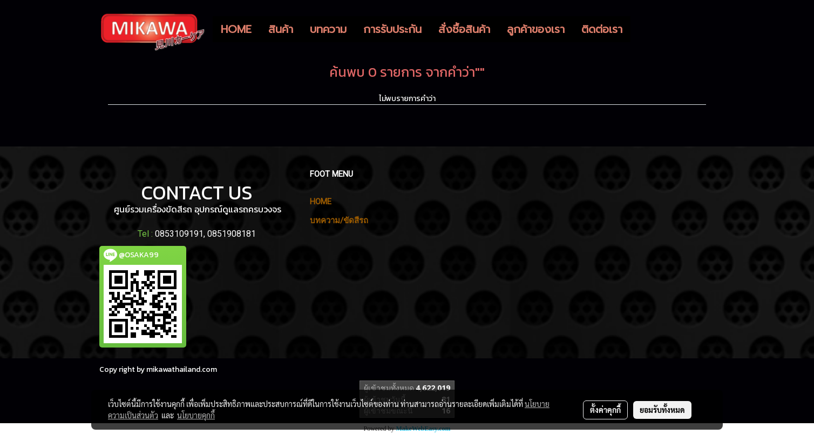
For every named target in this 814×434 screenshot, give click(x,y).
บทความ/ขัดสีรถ (339, 220)
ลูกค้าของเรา (536, 29)
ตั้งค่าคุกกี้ (605, 410)
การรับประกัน (392, 29)
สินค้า (280, 29)
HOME (236, 29)
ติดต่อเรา (601, 29)
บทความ (328, 29)
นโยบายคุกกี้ (196, 415)
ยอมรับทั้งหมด (662, 410)
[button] (640, 29)
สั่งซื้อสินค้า (464, 29)
